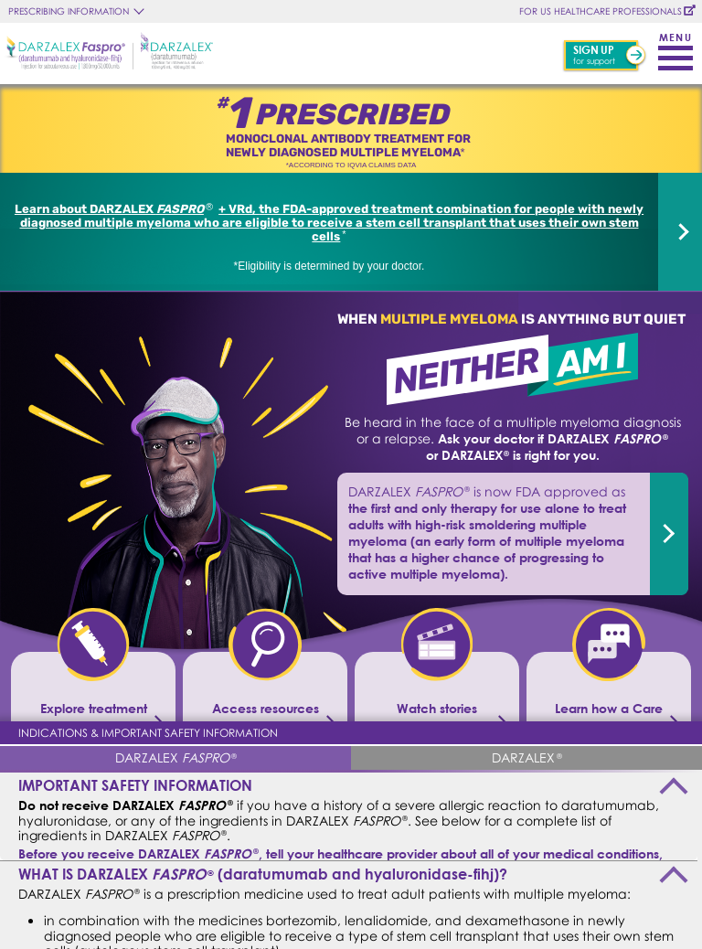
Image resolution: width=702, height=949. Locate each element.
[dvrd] (680, 232)
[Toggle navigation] (675, 48)
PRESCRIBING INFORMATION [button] (68, 10)
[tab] (175, 757)
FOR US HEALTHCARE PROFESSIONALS (600, 10)
